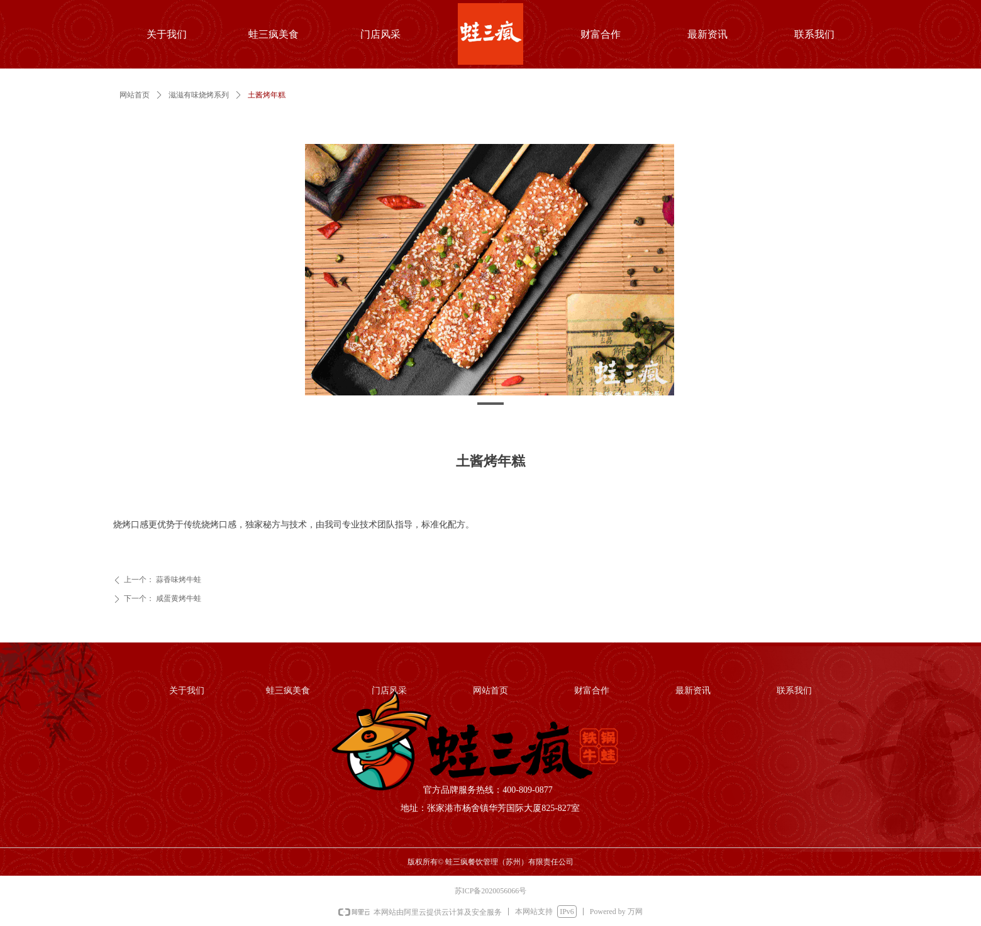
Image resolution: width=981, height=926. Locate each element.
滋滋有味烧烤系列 (199, 95)
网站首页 (134, 95)
